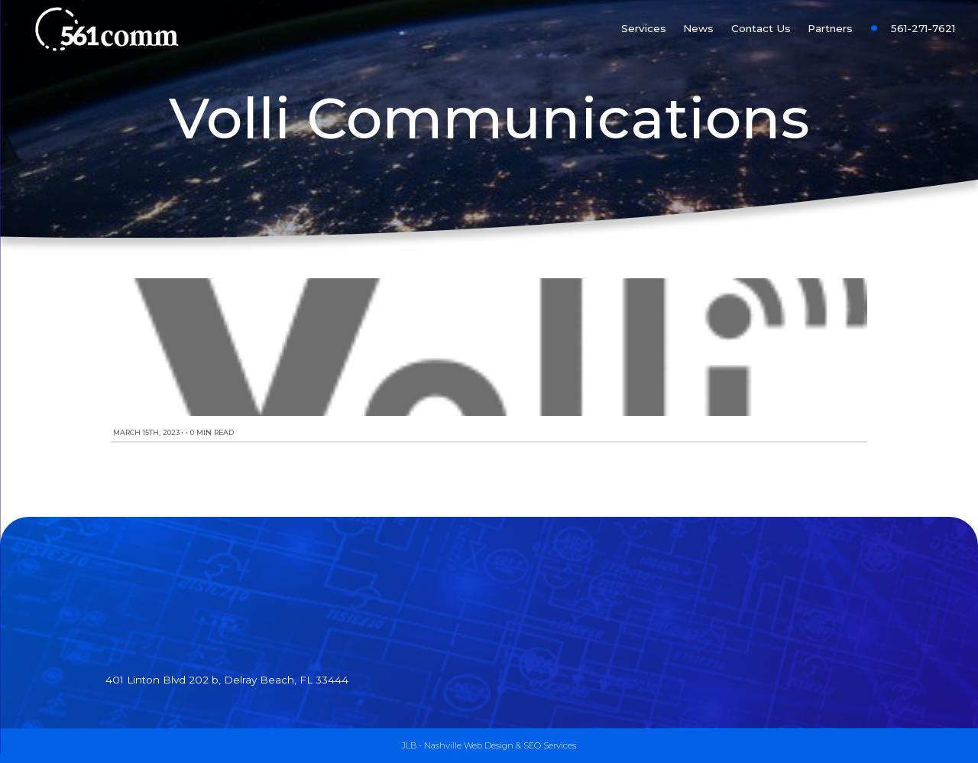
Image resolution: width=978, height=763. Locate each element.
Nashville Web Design (468, 745)
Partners (830, 28)
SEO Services (549, 745)
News (698, 28)
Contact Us (761, 28)
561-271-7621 (923, 28)
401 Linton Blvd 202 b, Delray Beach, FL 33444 (226, 680)
